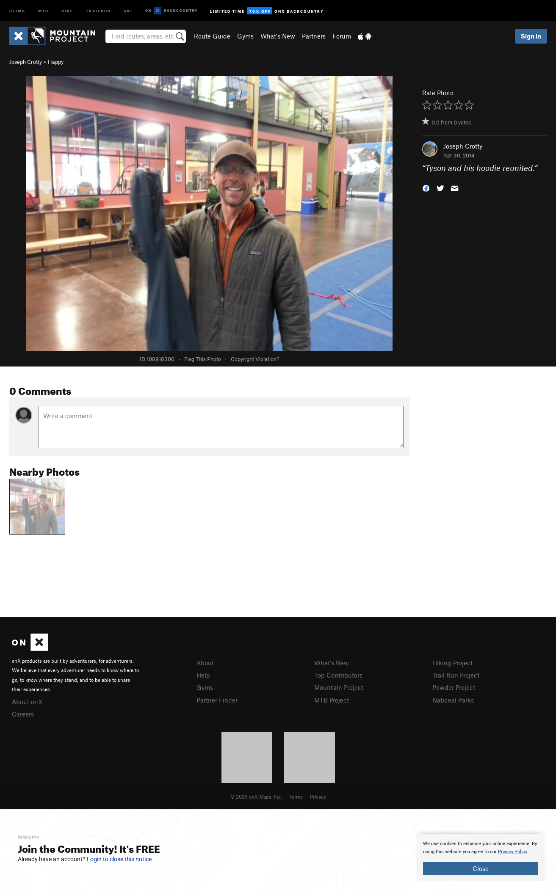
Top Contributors (338, 675)
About (205, 663)
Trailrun (98, 10)
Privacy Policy (512, 851)
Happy (56, 61)
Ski (128, 10)
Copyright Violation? (255, 359)
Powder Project (453, 687)
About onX (27, 702)
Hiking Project (452, 663)
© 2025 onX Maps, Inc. (256, 796)
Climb (17, 10)
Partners (314, 36)
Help (203, 675)
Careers (23, 714)
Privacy (318, 796)
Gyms (245, 36)
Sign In (531, 36)
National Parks (453, 700)
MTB (43, 10)
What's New (277, 36)
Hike (67, 10)
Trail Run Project (455, 675)
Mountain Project (338, 687)
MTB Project (331, 700)
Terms (296, 796)
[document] (480, 857)
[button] (426, 188)
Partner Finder (217, 700)
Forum (341, 36)
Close (481, 868)
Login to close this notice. (120, 859)
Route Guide (212, 36)
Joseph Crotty (25, 61)
